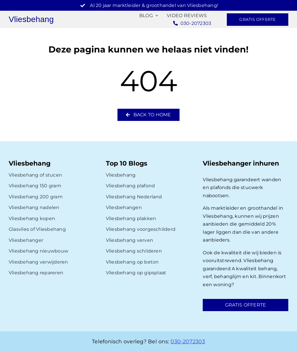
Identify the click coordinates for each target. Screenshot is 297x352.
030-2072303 (188, 341)
